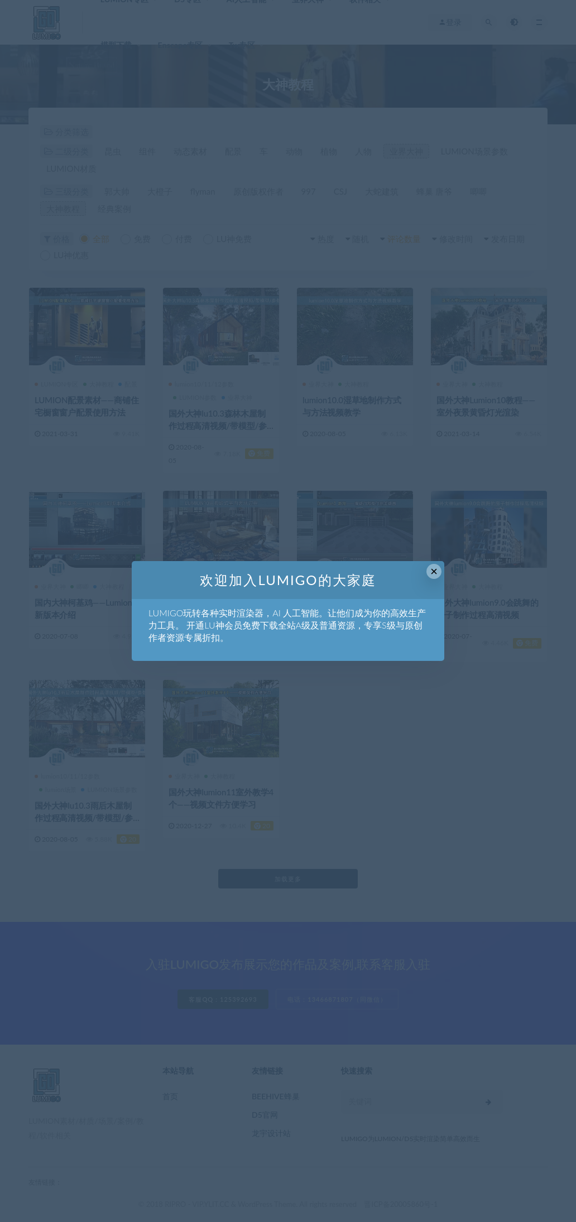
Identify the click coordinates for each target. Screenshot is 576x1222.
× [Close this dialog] (434, 571)
